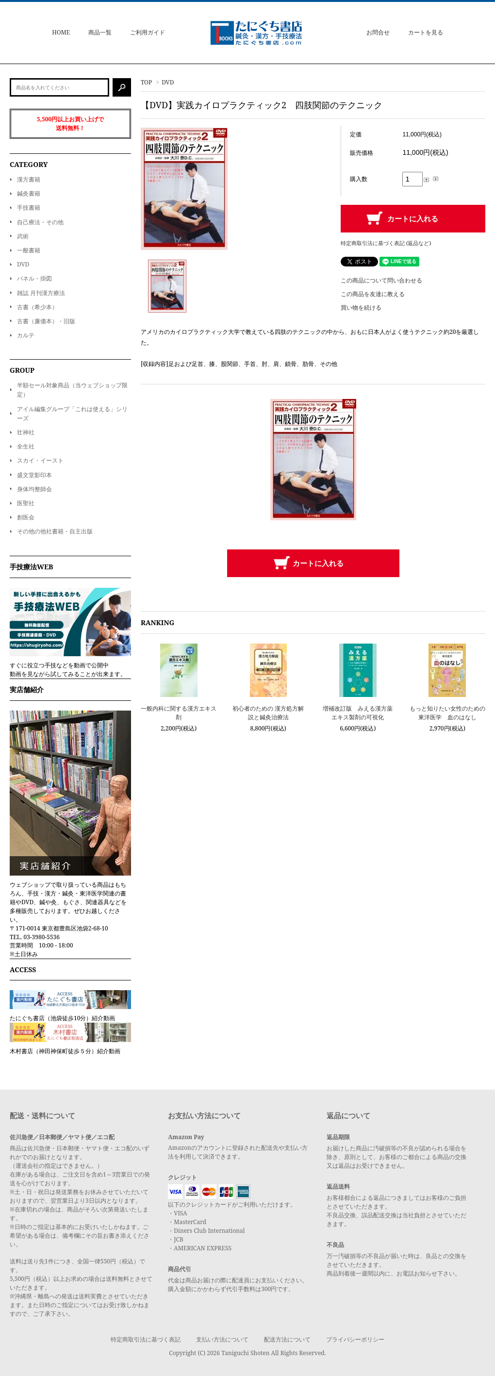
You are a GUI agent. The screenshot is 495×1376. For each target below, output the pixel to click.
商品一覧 (100, 32)
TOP (146, 82)
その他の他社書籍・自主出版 (55, 531)
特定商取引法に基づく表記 (146, 1339)
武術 (23, 236)
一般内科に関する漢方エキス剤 (178, 712)
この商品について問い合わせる (381, 280)
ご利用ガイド (147, 32)
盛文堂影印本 (34, 475)
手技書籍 (28, 207)
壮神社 (25, 432)
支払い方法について (222, 1339)
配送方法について (287, 1339)
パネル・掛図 (34, 278)
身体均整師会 (34, 489)
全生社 (25, 446)
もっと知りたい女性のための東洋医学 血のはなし (447, 712)
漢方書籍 (28, 179)
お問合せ (378, 32)
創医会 (25, 517)
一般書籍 (28, 250)
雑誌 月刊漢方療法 (41, 293)
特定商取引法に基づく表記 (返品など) (386, 243)
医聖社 (25, 503)
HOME (61, 32)
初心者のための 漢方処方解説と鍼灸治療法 (268, 712)
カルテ (25, 335)
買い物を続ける (361, 307)
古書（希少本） (37, 307)
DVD (168, 82)
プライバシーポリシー (355, 1339)
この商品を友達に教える (373, 294)
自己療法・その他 (40, 222)
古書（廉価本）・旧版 (46, 321)
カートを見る (425, 32)
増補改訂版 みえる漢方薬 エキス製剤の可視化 (358, 712)
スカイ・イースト (40, 460)
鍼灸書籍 (28, 193)
